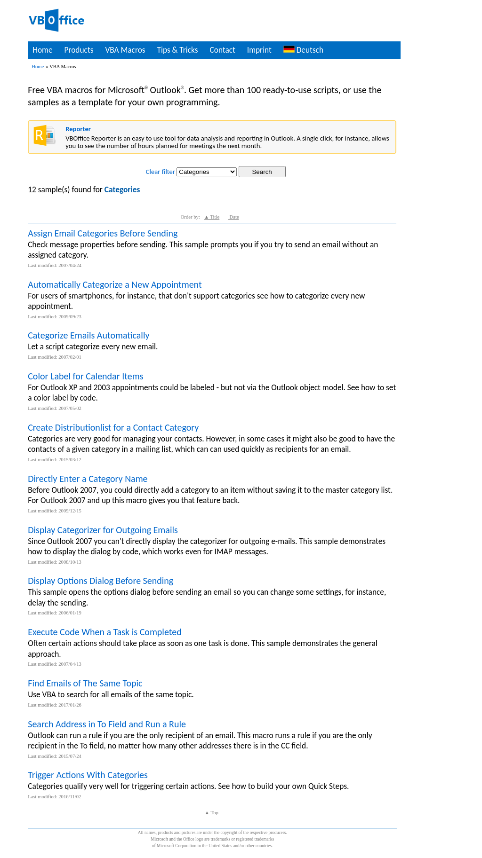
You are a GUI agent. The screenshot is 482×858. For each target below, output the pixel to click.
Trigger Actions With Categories (88, 774)
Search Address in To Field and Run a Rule (107, 724)
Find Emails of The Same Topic (85, 683)
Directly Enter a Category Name (87, 478)
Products (79, 50)
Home (42, 50)
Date (233, 217)
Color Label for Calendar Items (85, 376)
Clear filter (160, 171)
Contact (222, 50)
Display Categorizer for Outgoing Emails (103, 529)
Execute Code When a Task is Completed (105, 632)
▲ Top (211, 812)
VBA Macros (125, 50)
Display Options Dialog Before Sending (100, 580)
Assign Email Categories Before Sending (102, 233)
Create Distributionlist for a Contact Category (113, 427)
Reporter (78, 129)
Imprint (259, 50)
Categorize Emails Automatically (88, 335)
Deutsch (303, 50)
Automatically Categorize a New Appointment (114, 284)
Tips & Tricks (177, 50)
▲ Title (211, 217)
